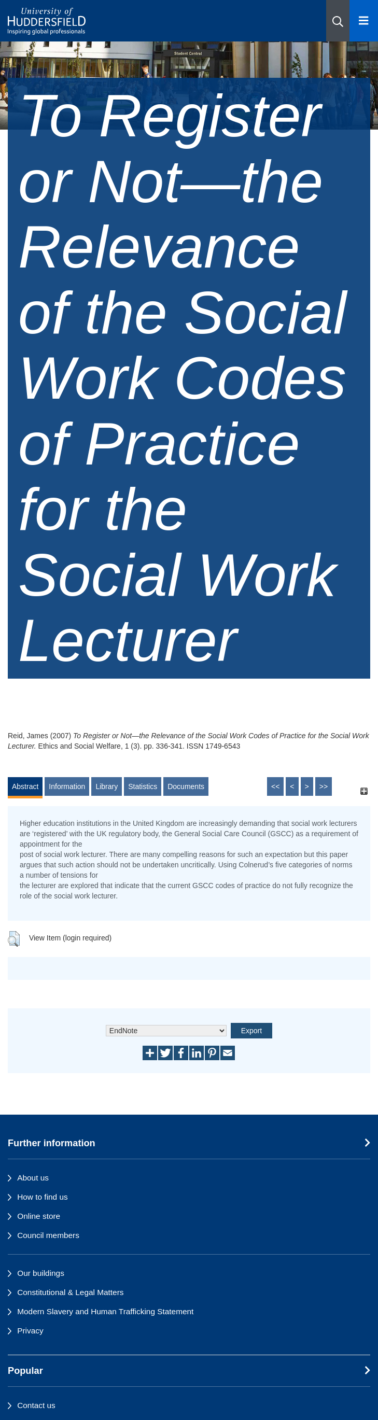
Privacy (30, 1330)
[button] (337, 20)
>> (323, 786)
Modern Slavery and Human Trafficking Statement (105, 1311)
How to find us (42, 1196)
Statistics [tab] (142, 786)
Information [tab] (67, 786)
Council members (48, 1235)
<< (275, 786)
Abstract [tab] (25, 786)
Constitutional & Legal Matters (70, 1292)
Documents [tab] (185, 786)
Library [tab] (106, 786)
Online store (38, 1216)
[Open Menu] (363, 20)
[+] (364, 791)
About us (33, 1177)
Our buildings (40, 1273)
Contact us (36, 1405)
